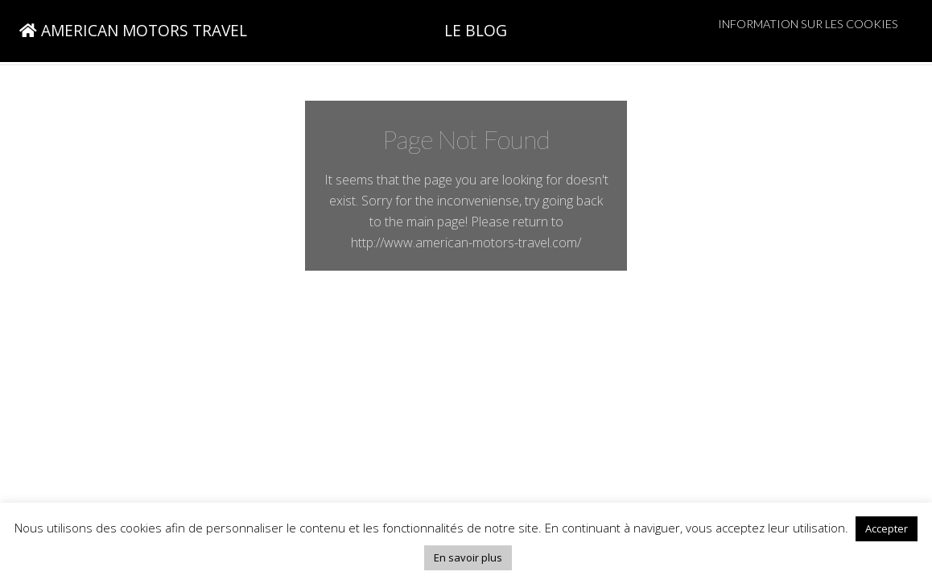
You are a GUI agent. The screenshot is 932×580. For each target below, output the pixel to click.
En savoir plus (468, 557)
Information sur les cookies (808, 24)
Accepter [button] (886, 528)
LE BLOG (475, 30)
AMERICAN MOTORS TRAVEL (133, 30)
